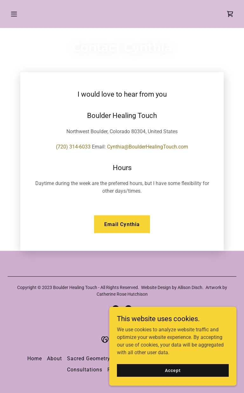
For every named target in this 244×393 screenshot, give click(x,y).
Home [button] (34, 358)
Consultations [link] (84, 370)
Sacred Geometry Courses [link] (99, 358)
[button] (34, 14)
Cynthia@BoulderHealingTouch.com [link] (147, 147)
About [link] (54, 358)
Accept (172, 370)
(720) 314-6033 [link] (73, 147)
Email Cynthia (121, 224)
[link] (230, 14)
